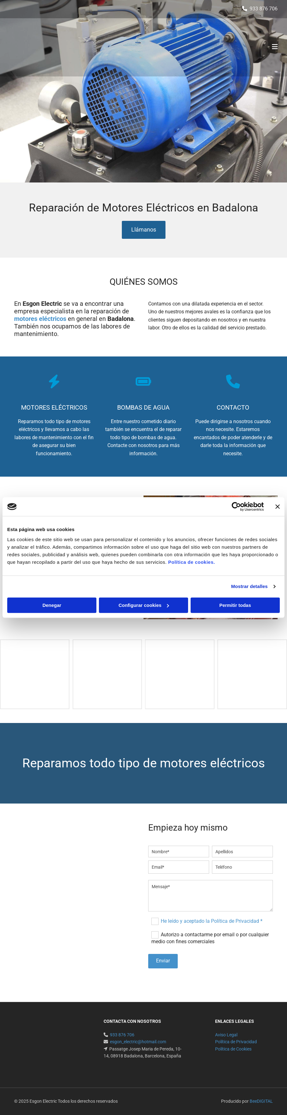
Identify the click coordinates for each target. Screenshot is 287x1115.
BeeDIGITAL (261, 1101)
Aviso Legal (226, 1034)
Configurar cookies (143, 605)
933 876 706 (264, 9)
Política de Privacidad (236, 1041)
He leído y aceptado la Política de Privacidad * (212, 921)
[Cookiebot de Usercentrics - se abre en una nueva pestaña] (236, 506)
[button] (143, 230)
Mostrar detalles (249, 586)
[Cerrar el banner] (277, 506)
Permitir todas (235, 605)
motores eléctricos (40, 318)
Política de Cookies (233, 1048)
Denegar (51, 605)
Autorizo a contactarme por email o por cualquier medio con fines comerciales (209, 938)
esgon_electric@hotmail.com (138, 1041)
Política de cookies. (191, 562)
